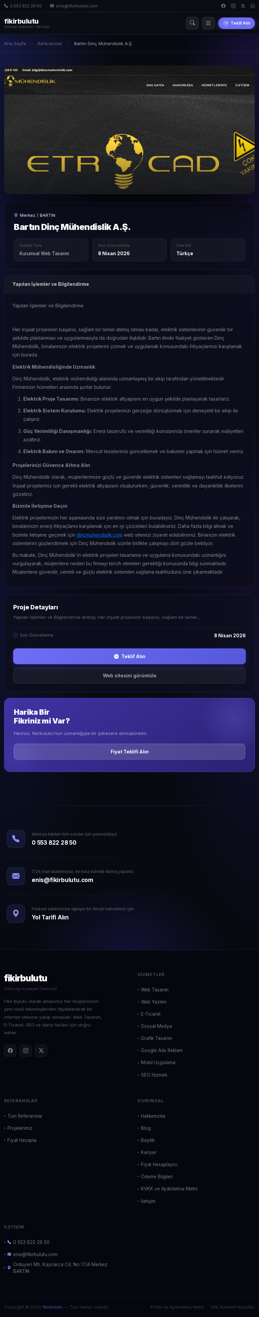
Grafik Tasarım (156, 1038)
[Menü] (208, 23)
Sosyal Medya (156, 1026)
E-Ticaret (151, 1014)
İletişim (148, 1201)
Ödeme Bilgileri (157, 1176)
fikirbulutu (52, 1307)
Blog (146, 1128)
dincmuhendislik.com (99, 535)
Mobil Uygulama (158, 1062)
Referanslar (50, 43)
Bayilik (148, 1140)
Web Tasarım (155, 989)
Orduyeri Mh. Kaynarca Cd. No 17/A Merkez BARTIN (57, 1268)
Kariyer (148, 1152)
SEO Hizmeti (154, 1075)
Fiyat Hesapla (21, 1140)
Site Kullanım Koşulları (233, 1307)
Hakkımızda (153, 1116)
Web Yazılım (154, 1002)
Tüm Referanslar (24, 1116)
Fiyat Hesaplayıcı (159, 1164)
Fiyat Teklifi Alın (130, 751)
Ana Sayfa (15, 43)
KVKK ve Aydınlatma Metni (169, 1188)
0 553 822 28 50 (23, 6)
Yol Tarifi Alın (50, 917)
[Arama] (192, 23)
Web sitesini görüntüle (129, 675)
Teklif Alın (236, 23)
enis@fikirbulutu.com (74, 6)
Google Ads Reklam (162, 1050)
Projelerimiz (19, 1128)
